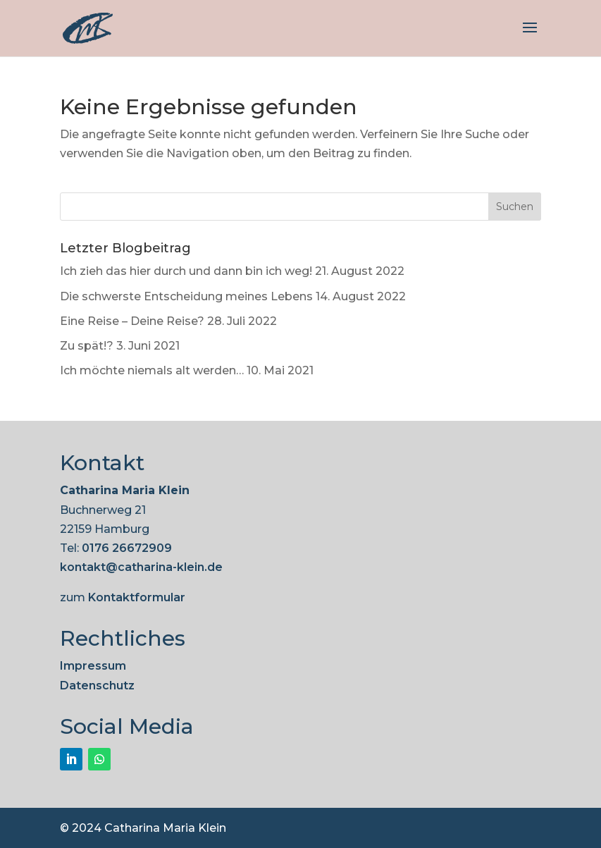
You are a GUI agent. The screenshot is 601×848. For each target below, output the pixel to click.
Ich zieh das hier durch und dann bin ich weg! (186, 271)
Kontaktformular (136, 597)
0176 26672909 (127, 548)
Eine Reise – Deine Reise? (132, 321)
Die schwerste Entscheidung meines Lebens (186, 296)
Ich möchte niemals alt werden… (152, 370)
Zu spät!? (86, 345)
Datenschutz (97, 685)
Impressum (93, 665)
